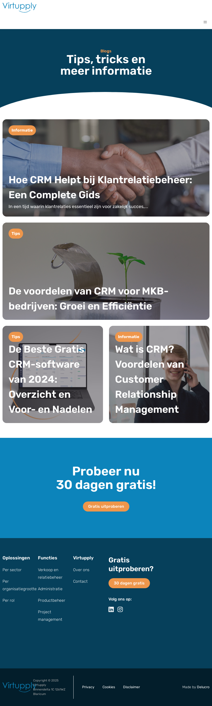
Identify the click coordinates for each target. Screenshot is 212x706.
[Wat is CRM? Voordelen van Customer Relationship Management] (159, 374)
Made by (195, 687)
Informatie (22, 130)
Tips (16, 233)
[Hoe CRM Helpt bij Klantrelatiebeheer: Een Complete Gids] (106, 168)
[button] (205, 22)
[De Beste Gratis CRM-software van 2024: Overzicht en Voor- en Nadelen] (53, 374)
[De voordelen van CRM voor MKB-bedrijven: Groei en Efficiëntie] (106, 271)
